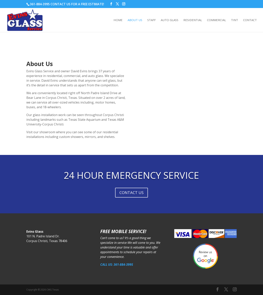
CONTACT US (131, 192)
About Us (135, 20)
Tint (234, 20)
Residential (192, 20)
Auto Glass (169, 20)
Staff (151, 20)
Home (118, 20)
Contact (250, 20)
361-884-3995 (40, 4)
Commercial (216, 20)
